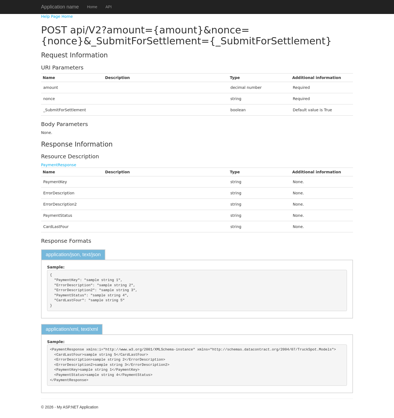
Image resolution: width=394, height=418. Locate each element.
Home (92, 7)
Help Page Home (57, 16)
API (108, 7)
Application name (60, 7)
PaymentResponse (58, 165)
